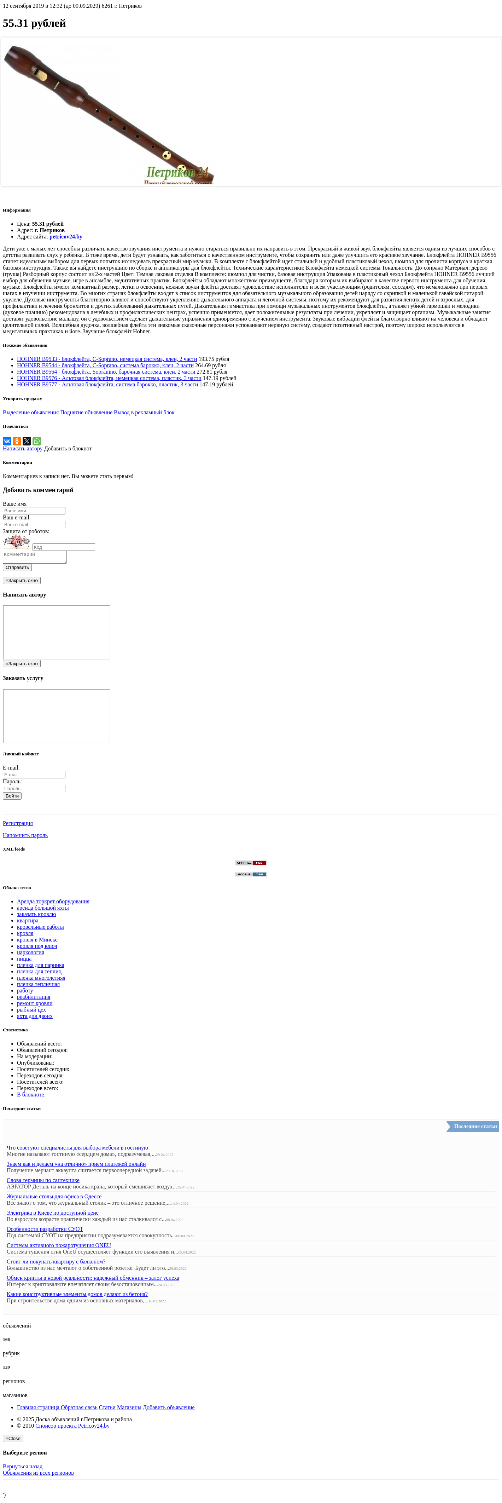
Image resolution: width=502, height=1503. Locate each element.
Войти (12, 798)
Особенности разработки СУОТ (45, 1231)
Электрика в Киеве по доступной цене (53, 1215)
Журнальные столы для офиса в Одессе (54, 1199)
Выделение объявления (31, 412)
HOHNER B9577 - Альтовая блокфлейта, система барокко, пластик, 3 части (107, 384)
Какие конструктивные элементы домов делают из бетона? (77, 1296)
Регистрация (18, 825)
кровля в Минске (37, 942)
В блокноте (30, 1097)
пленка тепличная (38, 986)
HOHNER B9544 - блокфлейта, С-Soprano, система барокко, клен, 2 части (105, 365)
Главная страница (39, 1409)
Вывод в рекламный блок (144, 412)
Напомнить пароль (25, 837)
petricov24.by (65, 237)
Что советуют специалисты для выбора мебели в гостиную (77, 1150)
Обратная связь (79, 1409)
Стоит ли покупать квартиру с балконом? (56, 1264)
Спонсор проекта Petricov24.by (72, 1428)
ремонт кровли (34, 1005)
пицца (24, 961)
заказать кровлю (36, 916)
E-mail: (11, 770)
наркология (30, 954)
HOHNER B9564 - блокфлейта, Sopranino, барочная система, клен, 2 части (106, 372)
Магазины (129, 1409)
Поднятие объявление (87, 412)
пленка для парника (40, 967)
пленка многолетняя (41, 980)
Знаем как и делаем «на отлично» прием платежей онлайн (76, 1166)
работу (25, 993)
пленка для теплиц (39, 974)
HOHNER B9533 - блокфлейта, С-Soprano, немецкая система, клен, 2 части (107, 359)
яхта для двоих (35, 1018)
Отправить (17, 569)
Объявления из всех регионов (38, 1475)
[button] (5, 810)
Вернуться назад (22, 1468)
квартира (28, 923)
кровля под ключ (37, 948)
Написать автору (23, 448)
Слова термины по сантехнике (43, 1182)
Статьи (107, 1409)
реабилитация (33, 999)
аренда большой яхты (43, 910)
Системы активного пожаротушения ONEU (59, 1247)
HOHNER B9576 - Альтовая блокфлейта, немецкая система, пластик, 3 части (109, 378)
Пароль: (12, 784)
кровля (25, 935)
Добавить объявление (169, 1409)
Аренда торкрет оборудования (53, 903)
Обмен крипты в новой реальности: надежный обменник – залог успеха (93, 1280)
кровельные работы (40, 929)
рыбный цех (31, 1012)
